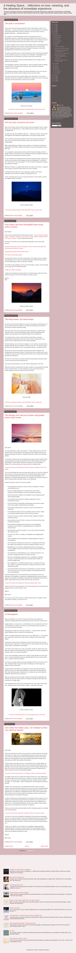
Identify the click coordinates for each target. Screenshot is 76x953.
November (57, 37)
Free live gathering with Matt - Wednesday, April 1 (23, 923)
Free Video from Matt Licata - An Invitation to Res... (61, 60)
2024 (54, 28)
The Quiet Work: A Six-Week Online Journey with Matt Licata (26, 915)
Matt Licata (61, 105)
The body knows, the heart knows (19, 319)
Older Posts (44, 846)
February (57, 71)
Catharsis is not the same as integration (20, 869)
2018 (54, 78)
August (56, 42)
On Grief (12, 930)
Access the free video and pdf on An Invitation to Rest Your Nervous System (26, 773)
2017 (54, 80)
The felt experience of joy (16, 885)
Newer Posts (9, 846)
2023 (54, 30)
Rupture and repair (15, 908)
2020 (54, 75)
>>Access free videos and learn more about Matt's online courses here (26, 109)
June (56, 63)
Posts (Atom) (30, 850)
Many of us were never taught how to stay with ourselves (24, 900)
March (56, 69)
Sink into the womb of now (17, 877)
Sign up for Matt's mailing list (13, 269)
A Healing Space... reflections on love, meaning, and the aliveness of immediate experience (36, 7)
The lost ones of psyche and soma (19, 122)
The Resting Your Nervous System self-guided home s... (61, 55)
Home (27, 846)
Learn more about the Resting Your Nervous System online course (23, 583)
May (56, 65)
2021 (54, 33)
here (26, 599)
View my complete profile (57, 118)
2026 (54, 24)
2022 (54, 31)
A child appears (11, 614)
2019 (54, 77)
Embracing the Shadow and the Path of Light (16, 251)
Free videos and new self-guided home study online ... (61, 51)
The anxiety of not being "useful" (18, 938)
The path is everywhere (15, 23)
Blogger (47, 949)
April (56, 67)
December (57, 35)
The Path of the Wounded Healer (13, 255)
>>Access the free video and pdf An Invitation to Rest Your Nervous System (24, 813)
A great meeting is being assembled (19, 892)
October (56, 39)
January (56, 72)
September (57, 41)
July (56, 44)
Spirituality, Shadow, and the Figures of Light (21, 236)
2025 (54, 26)
